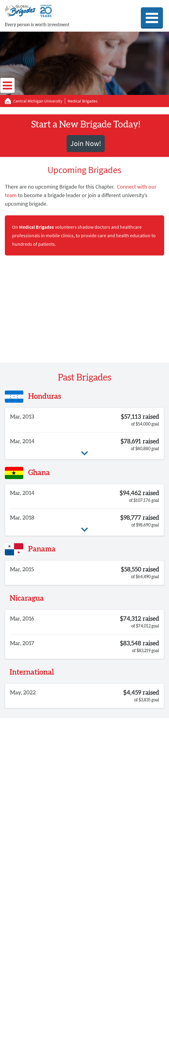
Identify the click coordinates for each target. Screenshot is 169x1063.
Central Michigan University (37, 101)
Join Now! (85, 143)
